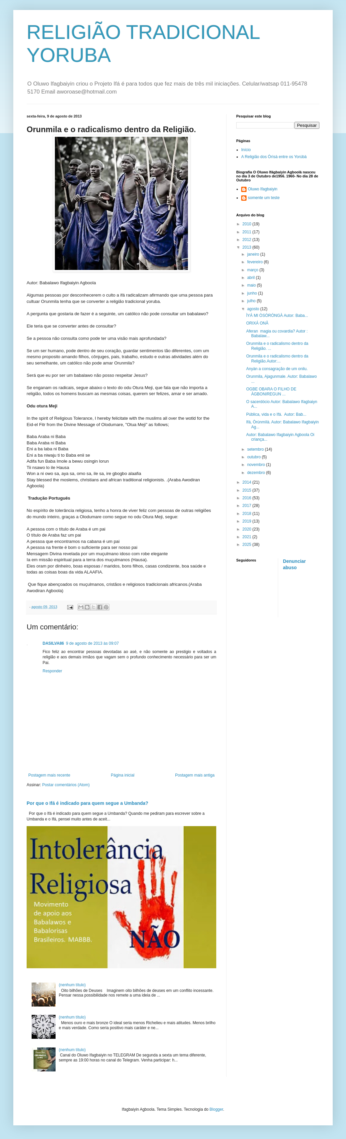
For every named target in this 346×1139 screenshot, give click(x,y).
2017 (248, 505)
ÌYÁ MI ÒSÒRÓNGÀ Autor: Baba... (277, 315)
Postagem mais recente (49, 775)
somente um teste (263, 197)
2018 (248, 513)
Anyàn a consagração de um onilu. (277, 368)
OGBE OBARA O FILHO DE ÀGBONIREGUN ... (271, 391)
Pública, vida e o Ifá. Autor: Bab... (276, 414)
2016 (248, 498)
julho (252, 301)
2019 (248, 521)
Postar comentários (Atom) (66, 785)
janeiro (253, 254)
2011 (248, 232)
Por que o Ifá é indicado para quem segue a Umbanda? (87, 803)
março (253, 270)
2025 (248, 544)
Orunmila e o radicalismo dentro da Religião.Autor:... (277, 358)
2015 (248, 490)
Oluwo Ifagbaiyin (262, 189)
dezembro (256, 472)
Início (246, 149)
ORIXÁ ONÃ (257, 323)
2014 (248, 482)
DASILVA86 (53, 643)
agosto (253, 309)
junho (252, 293)
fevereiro (255, 262)
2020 (248, 529)
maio (252, 285)
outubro (254, 457)
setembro (256, 449)
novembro (256, 464)
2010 (248, 224)
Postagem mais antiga (195, 775)
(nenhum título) (72, 985)
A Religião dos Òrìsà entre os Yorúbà (274, 156)
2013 (248, 247)
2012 (248, 239)
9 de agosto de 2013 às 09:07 (92, 643)
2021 (248, 537)
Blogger (216, 1109)
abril (251, 277)
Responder (52, 671)
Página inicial (122, 775)
